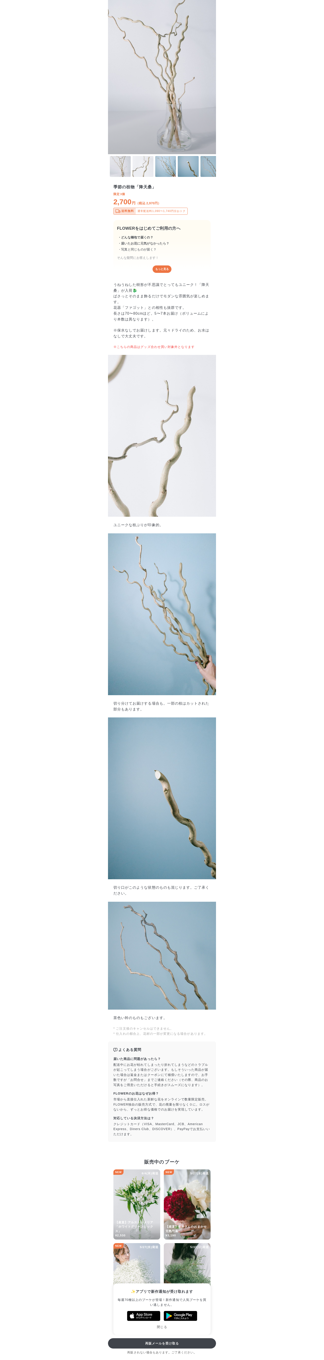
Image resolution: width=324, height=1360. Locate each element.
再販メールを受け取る (162, 1343)
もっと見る (162, 269)
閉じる (162, 1327)
